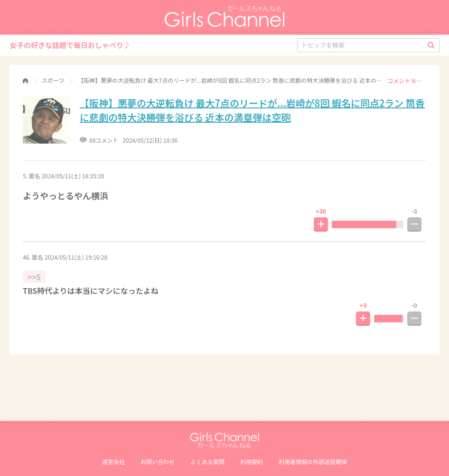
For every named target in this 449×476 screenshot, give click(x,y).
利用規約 (251, 461)
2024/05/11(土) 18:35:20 (72, 176)
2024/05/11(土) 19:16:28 (76, 257)
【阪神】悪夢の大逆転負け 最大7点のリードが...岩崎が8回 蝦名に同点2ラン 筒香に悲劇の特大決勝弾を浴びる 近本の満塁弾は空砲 (252, 110)
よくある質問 (207, 461)
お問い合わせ (157, 461)
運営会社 (113, 461)
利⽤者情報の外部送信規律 (313, 461)
